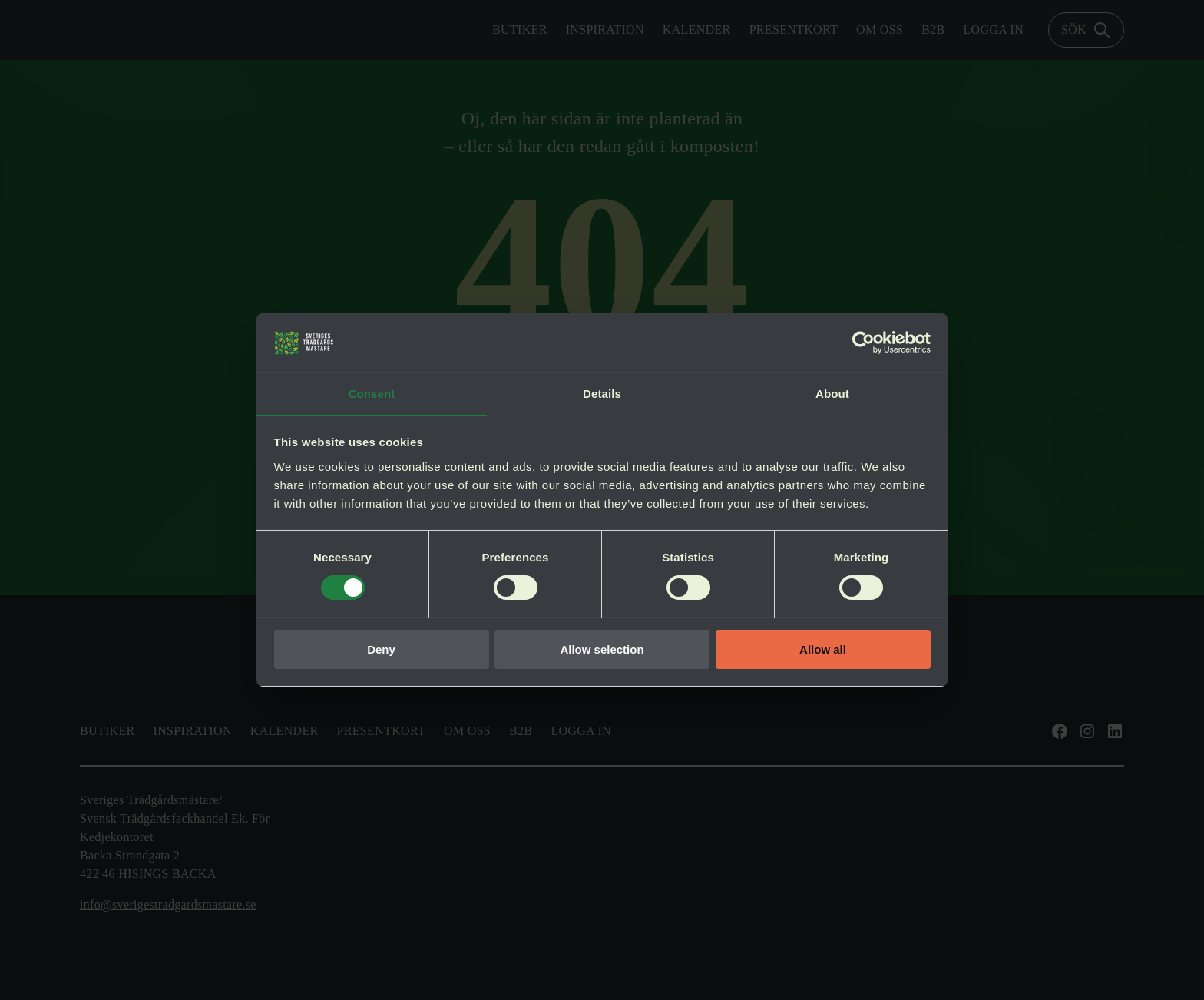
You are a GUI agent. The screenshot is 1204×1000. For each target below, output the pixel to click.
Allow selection (601, 650)
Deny (381, 650)
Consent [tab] (372, 392)
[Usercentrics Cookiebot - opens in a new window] (863, 341)
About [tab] (832, 392)
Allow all (822, 650)
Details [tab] (602, 392)
